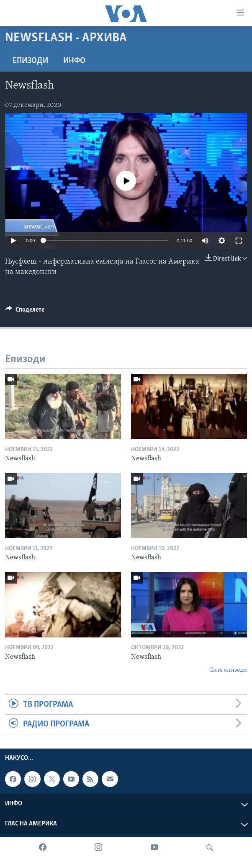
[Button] (24, 312)
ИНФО (74, 61)
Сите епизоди (228, 670)
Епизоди (30, 61)
